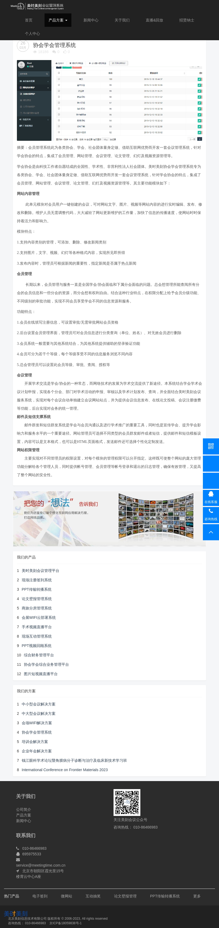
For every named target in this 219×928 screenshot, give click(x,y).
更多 (197, 896)
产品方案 (58, 20)
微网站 (66, 896)
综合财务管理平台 (39, 655)
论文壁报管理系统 (37, 599)
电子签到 (40, 896)
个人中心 (32, 33)
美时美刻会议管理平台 (40, 570)
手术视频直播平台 (37, 627)
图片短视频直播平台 (41, 674)
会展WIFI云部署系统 (39, 617)
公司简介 (23, 809)
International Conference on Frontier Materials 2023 (65, 770)
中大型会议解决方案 (39, 713)
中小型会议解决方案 (39, 704)
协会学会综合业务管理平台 (46, 664)
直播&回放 (154, 20)
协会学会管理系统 (37, 732)
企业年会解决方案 (37, 751)
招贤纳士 (186, 20)
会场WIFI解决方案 (37, 723)
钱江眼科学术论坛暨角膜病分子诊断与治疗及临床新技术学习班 (74, 760)
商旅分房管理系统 (37, 608)
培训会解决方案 (35, 742)
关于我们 (122, 20)
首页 (28, 20)
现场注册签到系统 (37, 580)
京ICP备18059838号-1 (65, 923)
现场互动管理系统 (37, 636)
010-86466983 (35, 923)
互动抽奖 (93, 896)
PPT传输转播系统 (37, 589)
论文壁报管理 (125, 896)
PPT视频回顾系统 (37, 646)
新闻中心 (90, 20)
